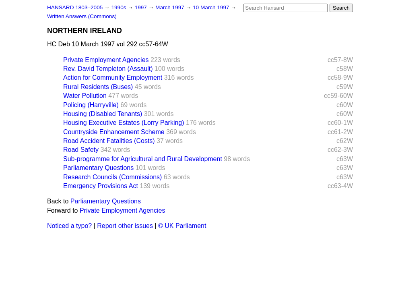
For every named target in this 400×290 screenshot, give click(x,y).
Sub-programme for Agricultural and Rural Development (142, 158)
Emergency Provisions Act (100, 185)
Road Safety (81, 149)
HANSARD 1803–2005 (75, 7)
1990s (119, 7)
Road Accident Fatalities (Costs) (109, 140)
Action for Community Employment (112, 77)
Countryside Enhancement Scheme (114, 131)
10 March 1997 (212, 7)
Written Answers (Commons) (82, 16)
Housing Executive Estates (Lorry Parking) (123, 122)
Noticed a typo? (69, 225)
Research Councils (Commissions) (112, 177)
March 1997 (170, 7)
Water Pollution (85, 95)
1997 (141, 7)
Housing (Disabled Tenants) (102, 113)
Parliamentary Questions (98, 167)
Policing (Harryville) (91, 105)
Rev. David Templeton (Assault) (108, 68)
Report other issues (125, 225)
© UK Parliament (182, 225)
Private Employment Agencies (106, 59)
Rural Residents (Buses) (98, 86)
